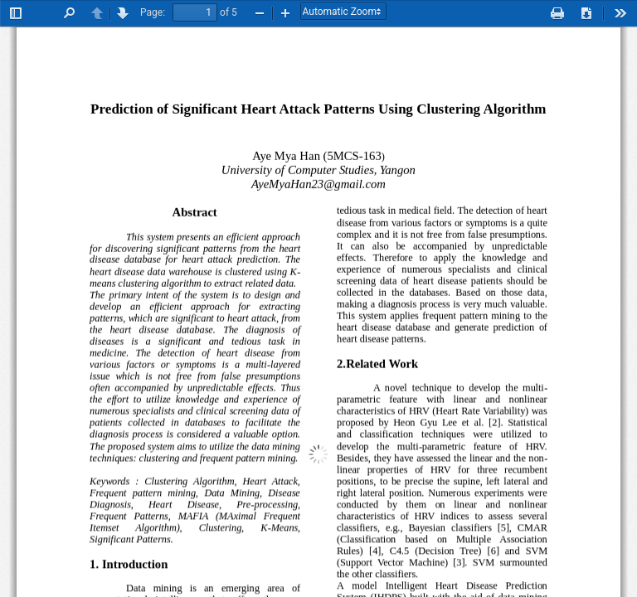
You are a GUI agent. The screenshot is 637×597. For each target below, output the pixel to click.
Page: (152, 12)
